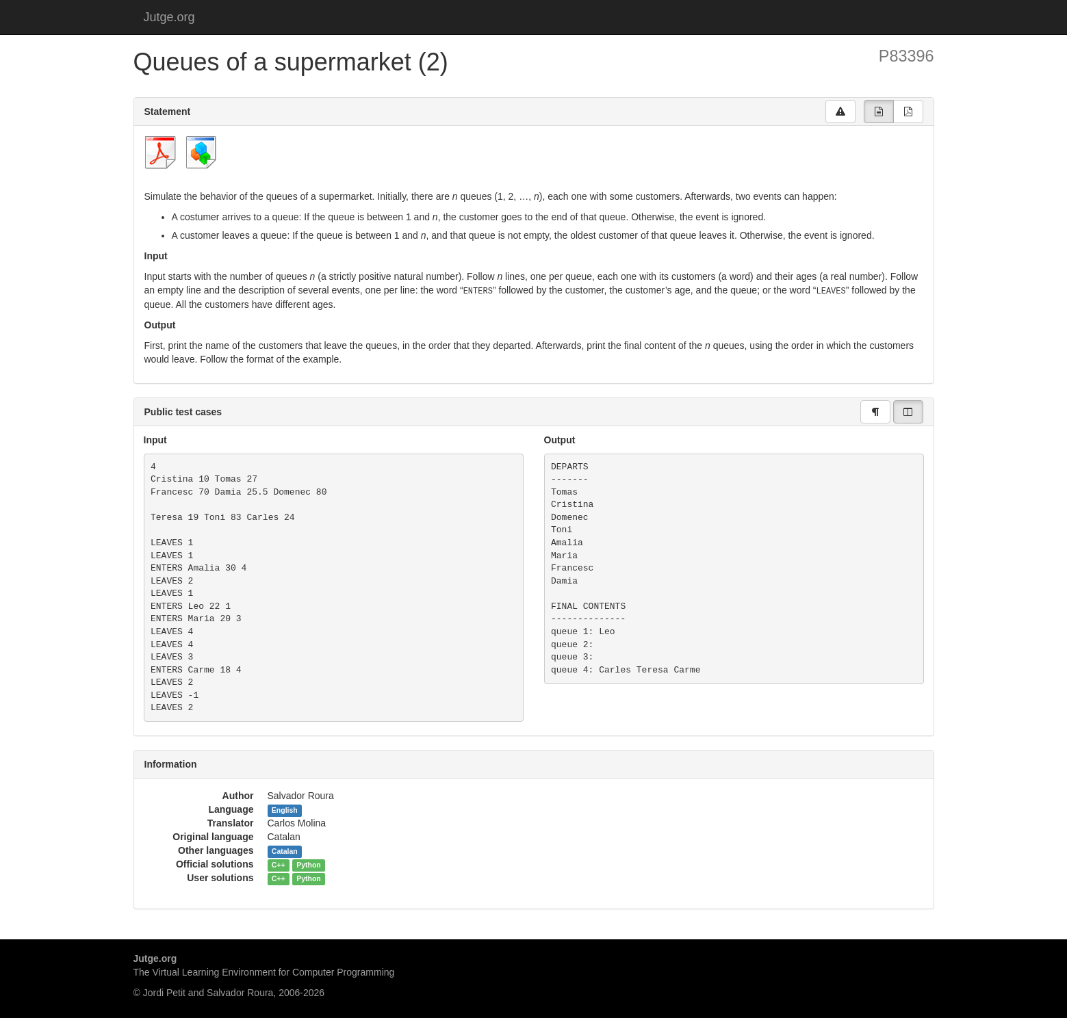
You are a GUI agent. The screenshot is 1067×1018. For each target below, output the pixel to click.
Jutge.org (169, 17)
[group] (879, 111)
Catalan (285, 850)
